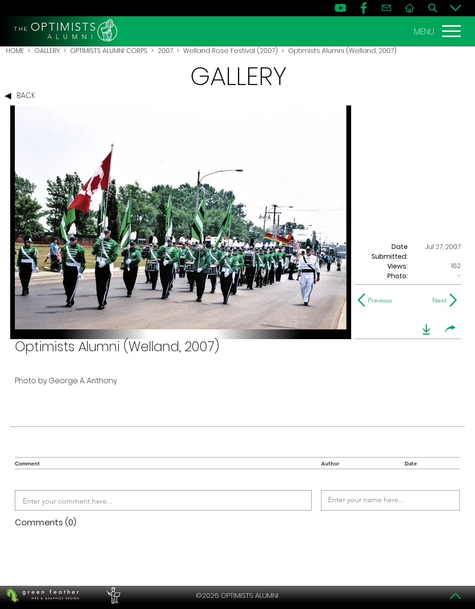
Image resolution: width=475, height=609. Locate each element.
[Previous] (377, 300)
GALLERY (47, 50)
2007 (165, 50)
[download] (426, 329)
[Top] (455, 595)
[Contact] (386, 7)
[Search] (433, 7)
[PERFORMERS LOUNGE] (112, 595)
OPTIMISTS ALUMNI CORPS (109, 50)
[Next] (438, 300)
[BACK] (22, 96)
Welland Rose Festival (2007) (230, 50)
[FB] (364, 7)
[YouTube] (340, 7)
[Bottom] (455, 7)
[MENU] (438, 31)
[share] (450, 329)
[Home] (409, 7)
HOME (15, 50)
